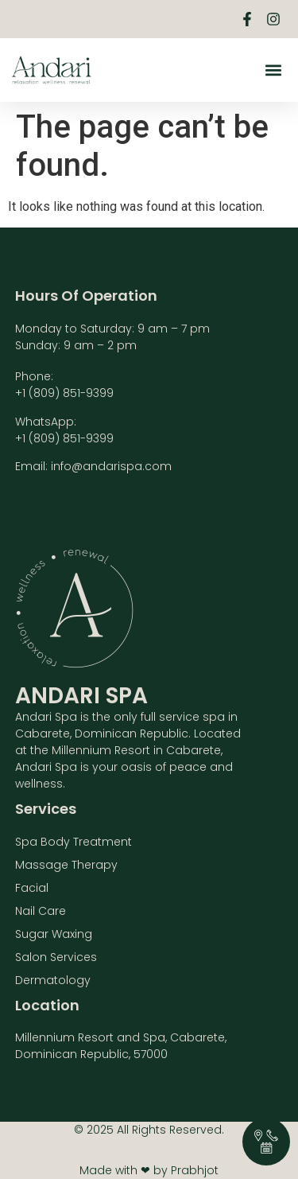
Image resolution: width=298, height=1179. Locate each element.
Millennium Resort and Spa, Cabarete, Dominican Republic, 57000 (120, 1045)
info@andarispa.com (111, 466)
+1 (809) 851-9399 (64, 393)
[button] (273, 70)
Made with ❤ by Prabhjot (149, 1170)
